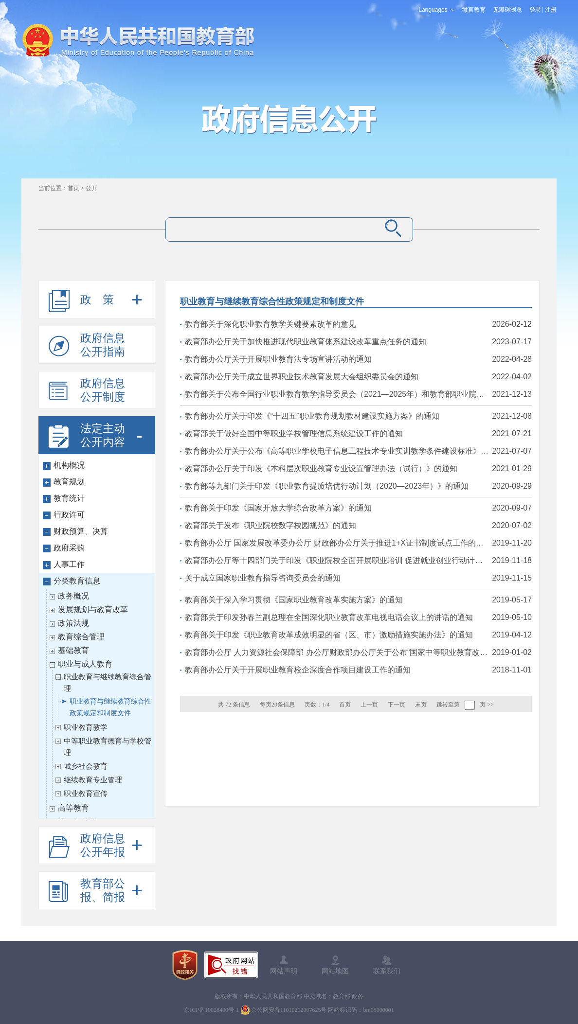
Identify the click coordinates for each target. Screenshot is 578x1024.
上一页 (369, 704)
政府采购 (69, 548)
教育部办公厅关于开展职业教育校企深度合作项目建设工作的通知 (358, 670)
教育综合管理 (81, 637)
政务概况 (73, 596)
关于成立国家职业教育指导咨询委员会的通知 (358, 578)
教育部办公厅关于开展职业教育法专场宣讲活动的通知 (358, 359)
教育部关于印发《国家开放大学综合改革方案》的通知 (358, 508)
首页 (73, 188)
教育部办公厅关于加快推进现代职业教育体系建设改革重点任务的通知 (358, 342)
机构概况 (69, 465)
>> (490, 704)
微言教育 (474, 9)
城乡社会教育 (86, 766)
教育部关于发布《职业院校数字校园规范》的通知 (358, 525)
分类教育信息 (77, 581)
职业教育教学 (86, 727)
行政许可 (69, 515)
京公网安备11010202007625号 (289, 1009)
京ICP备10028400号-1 (211, 1009)
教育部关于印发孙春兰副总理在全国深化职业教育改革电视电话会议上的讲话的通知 (358, 617)
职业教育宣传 (86, 793)
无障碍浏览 (507, 9)
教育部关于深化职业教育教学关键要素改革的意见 (358, 324)
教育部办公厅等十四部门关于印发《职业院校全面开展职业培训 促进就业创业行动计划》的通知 (358, 560)
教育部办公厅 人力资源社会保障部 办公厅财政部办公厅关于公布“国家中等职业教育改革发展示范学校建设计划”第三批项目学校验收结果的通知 (358, 652)
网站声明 (283, 971)
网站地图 (335, 971)
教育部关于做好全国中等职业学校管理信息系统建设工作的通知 (358, 434)
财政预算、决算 (81, 531)
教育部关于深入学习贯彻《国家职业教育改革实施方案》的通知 (358, 600)
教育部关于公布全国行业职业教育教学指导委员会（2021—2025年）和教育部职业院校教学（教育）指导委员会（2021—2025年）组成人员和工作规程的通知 (358, 394)
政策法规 (73, 623)
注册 (551, 9)
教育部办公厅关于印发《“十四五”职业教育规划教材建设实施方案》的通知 (358, 416)
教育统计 (69, 498)
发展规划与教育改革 (93, 609)
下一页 (396, 704)
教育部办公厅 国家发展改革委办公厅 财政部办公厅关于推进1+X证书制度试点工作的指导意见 (358, 543)
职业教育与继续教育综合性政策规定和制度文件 (110, 707)
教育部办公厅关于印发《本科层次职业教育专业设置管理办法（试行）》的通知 (358, 469)
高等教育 (73, 808)
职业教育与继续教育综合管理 (107, 682)
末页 (421, 704)
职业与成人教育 (85, 664)
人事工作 (69, 564)
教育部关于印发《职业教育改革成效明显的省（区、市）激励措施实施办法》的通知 (358, 635)
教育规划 (69, 481)
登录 (535, 9)
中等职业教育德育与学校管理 (107, 747)
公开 (91, 188)
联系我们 (386, 971)
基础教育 (73, 650)
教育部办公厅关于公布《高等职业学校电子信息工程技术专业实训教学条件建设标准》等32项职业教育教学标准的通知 (358, 451)
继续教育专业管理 (93, 780)
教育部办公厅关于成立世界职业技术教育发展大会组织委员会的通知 (358, 377)
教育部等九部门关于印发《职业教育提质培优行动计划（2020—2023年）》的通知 (358, 486)
